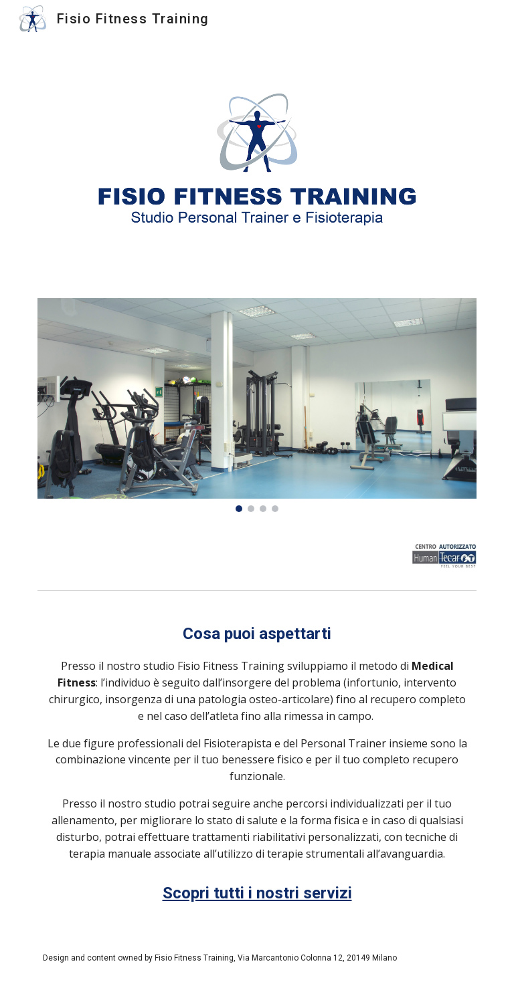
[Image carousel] (256, 404)
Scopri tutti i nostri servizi (257, 893)
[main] (256, 742)
